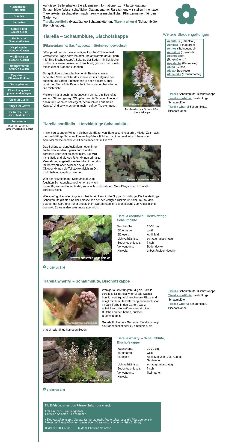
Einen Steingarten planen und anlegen (19, 92)
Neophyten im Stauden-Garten (19, 49)
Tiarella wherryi (125, 21)
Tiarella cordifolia (55, 21)
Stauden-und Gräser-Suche (19, 30)
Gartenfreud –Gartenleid (19, 8)
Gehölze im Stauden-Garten (19, 40)
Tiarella (173, 291)
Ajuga (171, 66)
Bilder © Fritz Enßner (19, 126)
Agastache (174, 63)
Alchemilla (174, 74)
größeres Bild (54, 267)
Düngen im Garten (19, 105)
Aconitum (173, 52)
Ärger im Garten (19, 99)
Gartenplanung (19, 84)
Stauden (19, 16)
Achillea (172, 44)
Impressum (19, 121)
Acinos (171, 48)
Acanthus (173, 41)
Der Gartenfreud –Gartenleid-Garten (19, 114)
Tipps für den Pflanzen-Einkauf (19, 77)
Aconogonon (176, 55)
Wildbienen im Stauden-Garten (19, 58)
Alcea (171, 70)
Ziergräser (19, 22)
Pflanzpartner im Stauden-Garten (18, 67)
